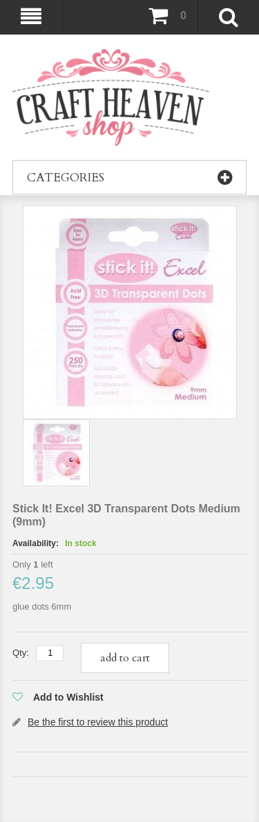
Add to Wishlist (68, 697)
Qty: (20, 653)
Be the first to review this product (98, 722)
